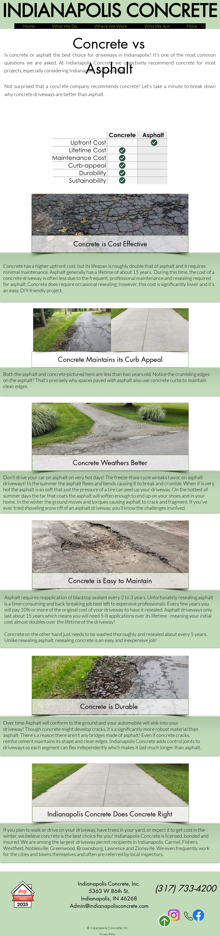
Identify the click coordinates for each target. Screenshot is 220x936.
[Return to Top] (164, 921)
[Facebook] (198, 915)
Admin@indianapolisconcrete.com (109, 905)
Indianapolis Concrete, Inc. (109, 883)
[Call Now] (202, 25)
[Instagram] (173, 915)
